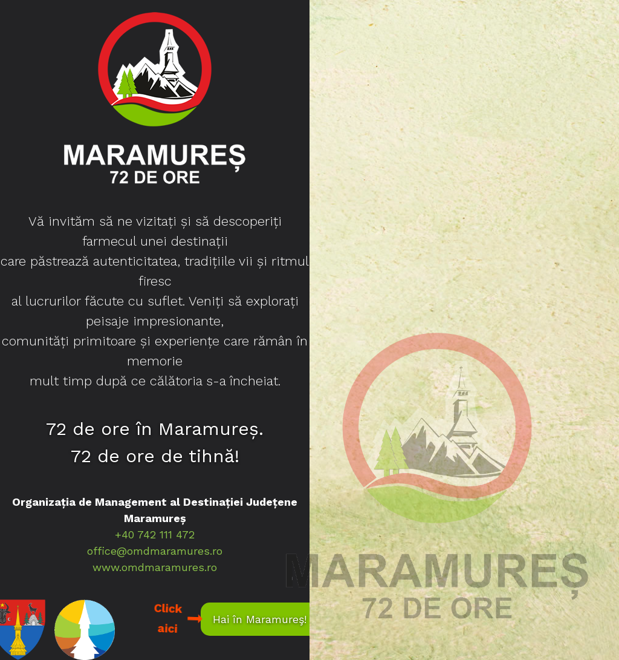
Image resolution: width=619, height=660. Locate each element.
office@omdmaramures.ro (154, 550)
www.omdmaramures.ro (154, 567)
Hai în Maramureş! (259, 619)
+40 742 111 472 (155, 534)
